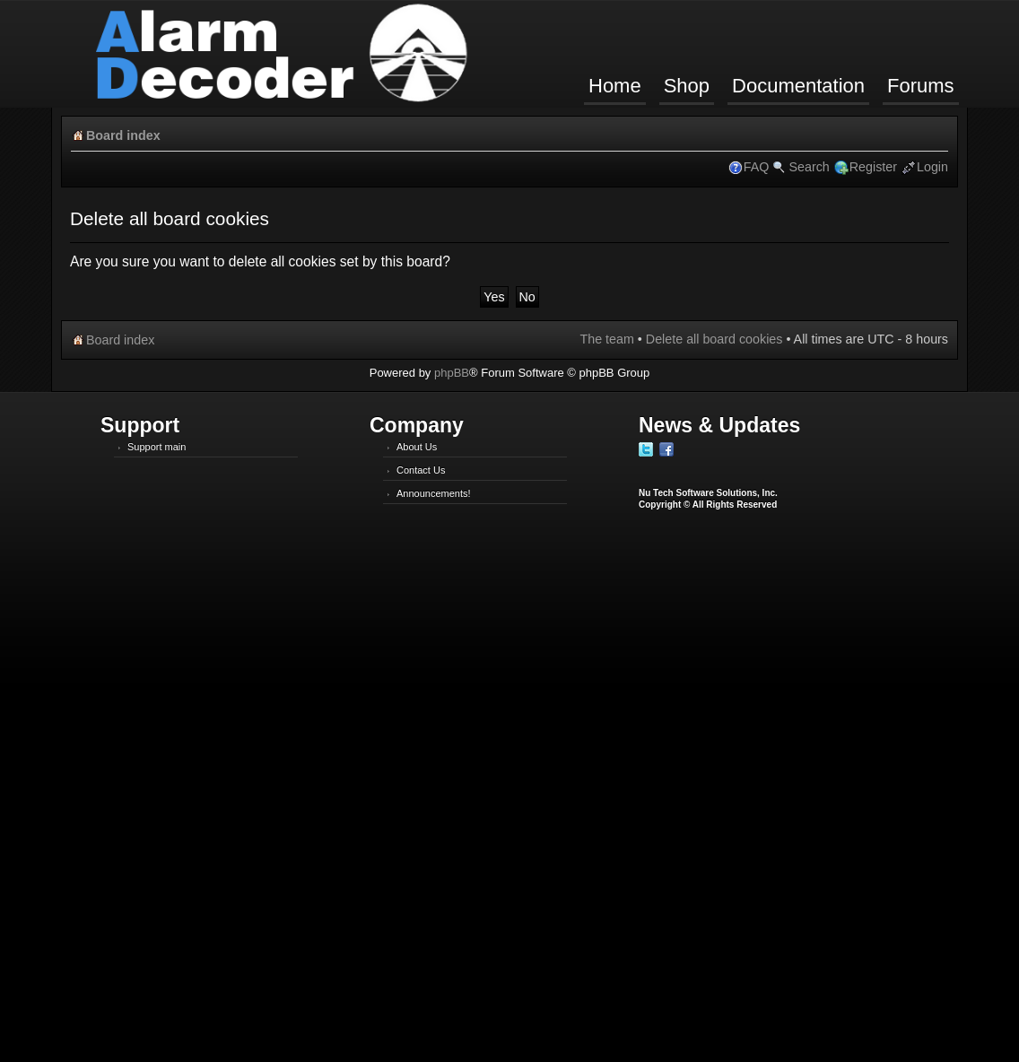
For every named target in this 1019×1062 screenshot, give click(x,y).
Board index (123, 135)
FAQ (757, 167)
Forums (920, 85)
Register (873, 167)
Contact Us (420, 470)
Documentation (798, 85)
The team (606, 339)
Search (808, 167)
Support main (156, 446)
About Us (416, 446)
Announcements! (433, 493)
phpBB (451, 372)
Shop (687, 85)
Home (614, 85)
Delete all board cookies (714, 339)
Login (932, 167)
